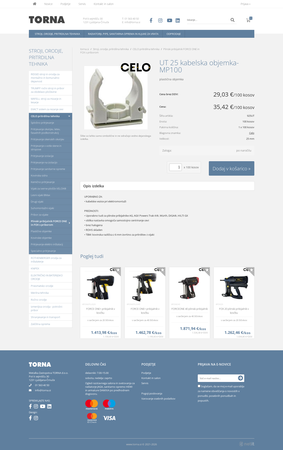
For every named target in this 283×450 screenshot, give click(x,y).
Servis (82, 4)
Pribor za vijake (39, 214)
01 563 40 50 (132, 18)
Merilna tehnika (40, 293)
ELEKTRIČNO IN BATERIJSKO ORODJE (47, 277)
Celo (251, 133)
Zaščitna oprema (40, 324)
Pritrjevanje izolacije (42, 156)
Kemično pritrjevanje (43, 182)
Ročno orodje (39, 299)
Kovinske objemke (41, 238)
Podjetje (66, 4)
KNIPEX (35, 268)
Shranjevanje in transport (45, 317)
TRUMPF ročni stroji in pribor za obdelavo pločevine (47, 90)
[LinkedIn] (50, 407)
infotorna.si (43, 390)
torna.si (84, 49)
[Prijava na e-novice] (240, 378)
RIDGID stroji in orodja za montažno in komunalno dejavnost (45, 77)
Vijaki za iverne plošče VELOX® (48, 188)
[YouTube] (43, 407)
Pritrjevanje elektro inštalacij (47, 244)
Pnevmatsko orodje (42, 286)
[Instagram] (37, 407)
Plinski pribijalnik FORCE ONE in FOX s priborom (49, 222)
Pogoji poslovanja (151, 393)
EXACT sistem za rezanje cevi (47, 109)
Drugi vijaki (37, 201)
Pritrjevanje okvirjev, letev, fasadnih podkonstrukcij (45, 131)
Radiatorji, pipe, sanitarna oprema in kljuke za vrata (123, 34)
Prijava (245, 4)
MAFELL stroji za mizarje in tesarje (46, 100)
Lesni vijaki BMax (40, 195)
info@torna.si (132, 22)
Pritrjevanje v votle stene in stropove (46, 147)
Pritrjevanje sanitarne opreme (48, 169)
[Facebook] (31, 407)
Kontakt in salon (104, 4)
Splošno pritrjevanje (42, 122)
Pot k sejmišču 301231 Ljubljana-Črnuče (42, 378)
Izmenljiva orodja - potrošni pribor (46, 308)
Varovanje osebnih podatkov (158, 398)
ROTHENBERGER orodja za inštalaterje (46, 259)
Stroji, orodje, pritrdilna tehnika (57, 34)
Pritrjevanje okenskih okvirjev (47, 139)
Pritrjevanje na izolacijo (44, 162)
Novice (48, 4)
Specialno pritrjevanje (43, 251)
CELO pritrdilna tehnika (45, 116)
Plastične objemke (41, 231)
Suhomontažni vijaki (42, 208)
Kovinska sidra (39, 175)
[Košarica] (248, 20)
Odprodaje (174, 34)
